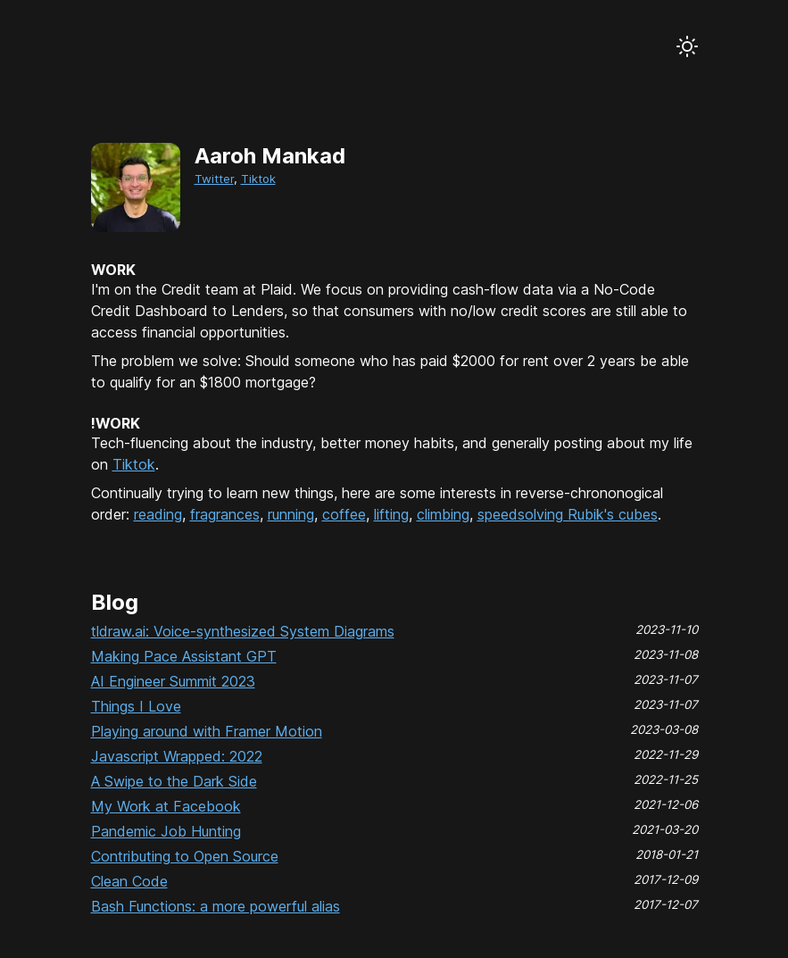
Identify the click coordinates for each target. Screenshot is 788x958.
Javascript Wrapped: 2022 (176, 756)
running (291, 514)
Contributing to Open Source (184, 856)
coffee (344, 514)
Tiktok (258, 178)
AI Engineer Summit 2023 (173, 681)
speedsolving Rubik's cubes (567, 514)
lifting (391, 514)
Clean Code (129, 881)
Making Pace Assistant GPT (184, 656)
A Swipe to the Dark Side (174, 781)
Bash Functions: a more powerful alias (215, 906)
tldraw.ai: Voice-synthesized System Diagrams (242, 631)
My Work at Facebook (166, 806)
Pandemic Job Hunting (166, 831)
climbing (443, 514)
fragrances (225, 514)
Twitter (214, 178)
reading (158, 514)
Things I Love (136, 706)
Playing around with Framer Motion (206, 731)
